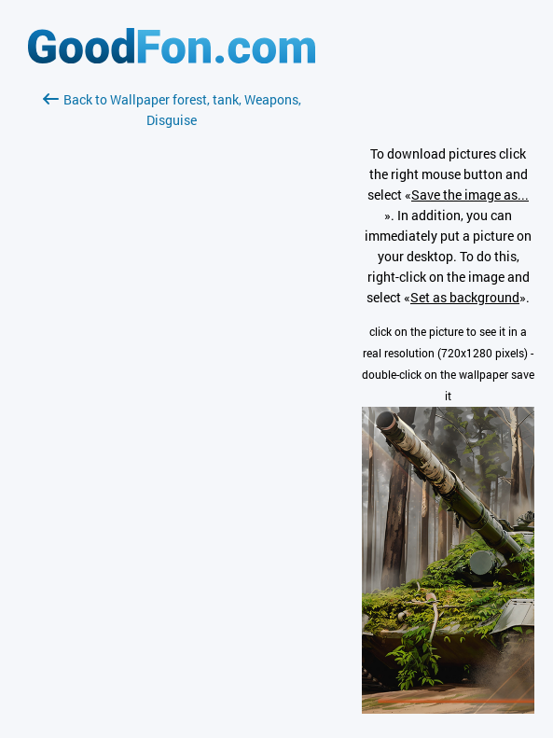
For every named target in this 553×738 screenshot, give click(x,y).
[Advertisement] (171, 351)
